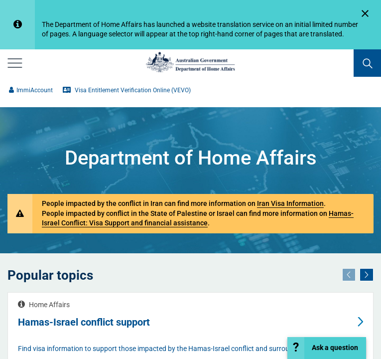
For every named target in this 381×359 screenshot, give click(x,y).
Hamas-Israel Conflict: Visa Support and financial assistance (198, 218)
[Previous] (349, 275)
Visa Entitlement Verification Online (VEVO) (127, 90)
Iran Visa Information (290, 203)
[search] (367, 63)
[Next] (367, 275)
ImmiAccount (31, 90)
